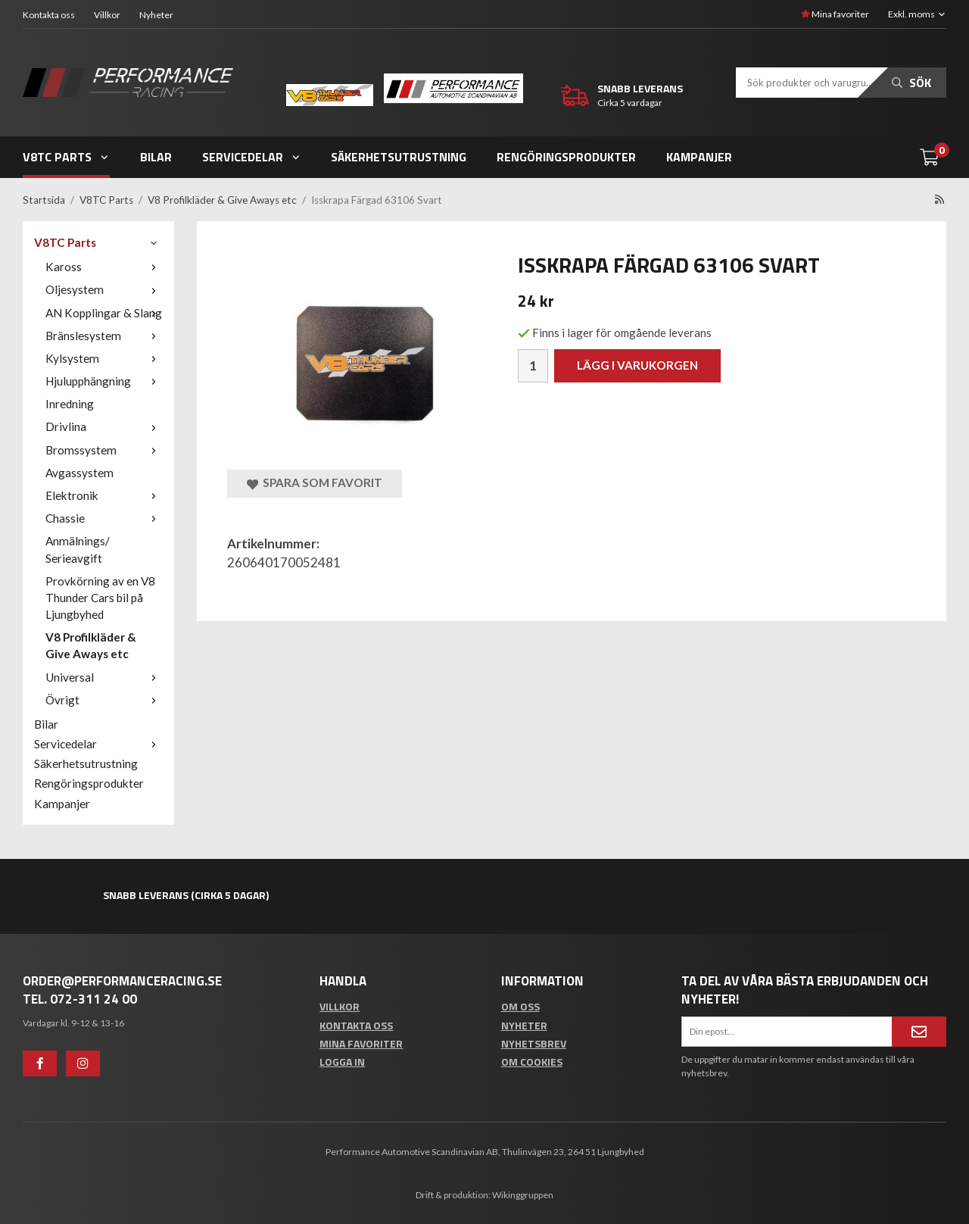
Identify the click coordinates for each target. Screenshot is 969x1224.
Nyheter (156, 14)
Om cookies (531, 1061)
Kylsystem (104, 358)
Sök (911, 82)
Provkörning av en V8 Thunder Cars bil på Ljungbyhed (100, 597)
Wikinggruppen (522, 1195)
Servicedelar (251, 157)
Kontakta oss (49, 14)
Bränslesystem (104, 335)
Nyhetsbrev (533, 1043)
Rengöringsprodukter (566, 157)
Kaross (104, 266)
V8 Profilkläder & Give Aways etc (90, 645)
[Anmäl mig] (919, 1031)
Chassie (104, 518)
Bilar (156, 157)
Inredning (69, 404)
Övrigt (104, 700)
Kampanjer (699, 157)
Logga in (342, 1061)
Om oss (520, 1006)
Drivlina (104, 426)
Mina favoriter (835, 14)
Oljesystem (104, 289)
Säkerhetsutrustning (398, 157)
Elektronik (104, 495)
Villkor (107, 14)
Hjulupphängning (104, 381)
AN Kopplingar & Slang (104, 313)
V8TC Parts (66, 157)
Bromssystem (104, 450)
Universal (104, 677)
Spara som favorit (314, 483)
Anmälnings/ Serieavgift (77, 549)
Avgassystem (79, 472)
